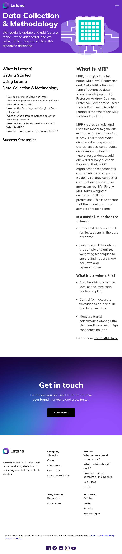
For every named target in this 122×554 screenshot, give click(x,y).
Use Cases (89, 481)
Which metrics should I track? (96, 465)
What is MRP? (15, 127)
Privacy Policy (108, 535)
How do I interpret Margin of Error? (26, 96)
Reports (88, 508)
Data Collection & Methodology (30, 87)
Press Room (54, 465)
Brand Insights (92, 513)
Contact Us (54, 470)
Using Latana (15, 81)
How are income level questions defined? (30, 123)
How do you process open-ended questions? (32, 100)
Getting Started (17, 75)
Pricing (87, 486)
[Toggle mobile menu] (117, 5)
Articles (88, 498)
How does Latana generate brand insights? (98, 474)
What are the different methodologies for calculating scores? (30, 117)
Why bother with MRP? (20, 104)
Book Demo (61, 412)
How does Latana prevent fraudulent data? (32, 131)
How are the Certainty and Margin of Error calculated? (31, 110)
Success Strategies (19, 139)
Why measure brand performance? (95, 457)
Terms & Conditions (13, 538)
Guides (87, 503)
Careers (52, 460)
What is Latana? (18, 68)
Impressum (96, 535)
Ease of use (54, 503)
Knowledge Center (58, 475)
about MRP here (106, 338)
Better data (54, 498)
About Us (52, 455)
